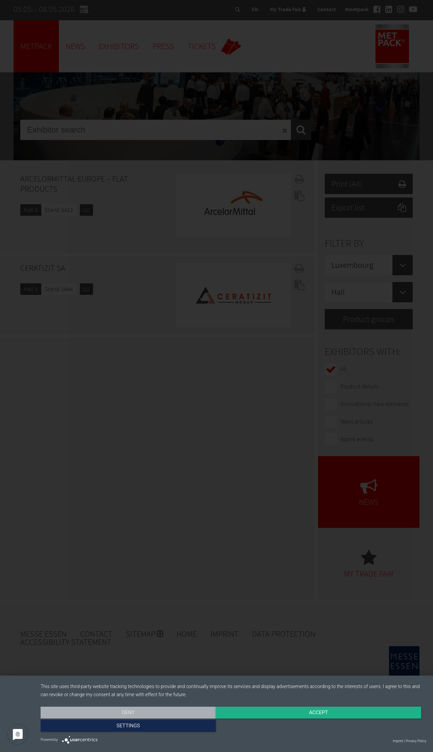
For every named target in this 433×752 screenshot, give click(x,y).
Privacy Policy (416, 741)
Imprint (398, 741)
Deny (98, 727)
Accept (233, 727)
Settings (368, 727)
